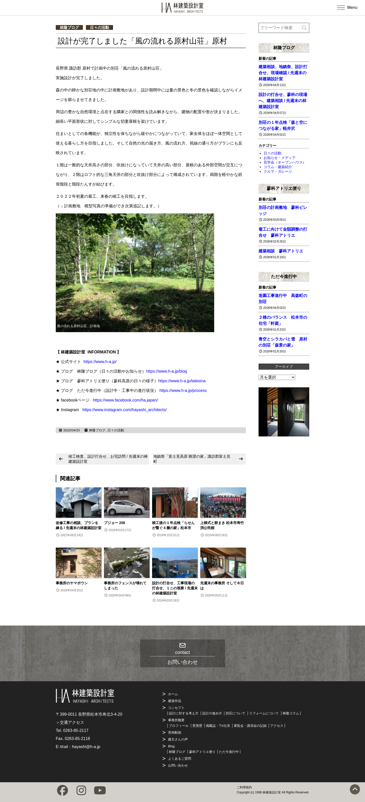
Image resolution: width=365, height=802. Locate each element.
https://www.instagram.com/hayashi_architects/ (124, 410)
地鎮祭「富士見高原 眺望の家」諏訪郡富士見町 (191, 459)
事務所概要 (176, 720)
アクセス (276, 726)
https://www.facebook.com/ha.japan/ (125, 400)
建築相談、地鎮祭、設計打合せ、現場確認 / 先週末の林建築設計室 (283, 73)
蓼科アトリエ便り (284, 188)
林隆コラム (291, 713)
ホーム (173, 694)
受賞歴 (197, 726)
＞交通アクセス (70, 722)
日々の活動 (99, 27)
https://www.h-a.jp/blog (166, 371)
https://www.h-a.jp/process (183, 390)
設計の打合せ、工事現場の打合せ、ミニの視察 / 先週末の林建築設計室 (175, 588)
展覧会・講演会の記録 (250, 726)
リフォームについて (264, 713)
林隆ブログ (69, 27)
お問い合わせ (178, 765)
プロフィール (179, 726)
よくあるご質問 (179, 758)
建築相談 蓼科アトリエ (281, 251)
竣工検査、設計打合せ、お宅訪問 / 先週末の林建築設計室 (108, 459)
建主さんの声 (178, 739)
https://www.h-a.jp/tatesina (182, 381)
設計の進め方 (212, 713)
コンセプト (176, 708)
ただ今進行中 (284, 276)
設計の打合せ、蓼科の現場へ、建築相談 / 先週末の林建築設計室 (283, 100)
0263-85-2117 (75, 730)
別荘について (235, 713)
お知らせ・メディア (280, 158)
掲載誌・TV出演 (218, 726)
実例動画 (174, 732)
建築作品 (174, 701)
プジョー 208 (114, 523)
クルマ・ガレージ (278, 171)
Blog (171, 746)
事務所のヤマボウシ (72, 583)
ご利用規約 (244, 787)
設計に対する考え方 (183, 713)
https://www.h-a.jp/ (100, 361)
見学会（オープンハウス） (285, 162)
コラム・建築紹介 (278, 167)
